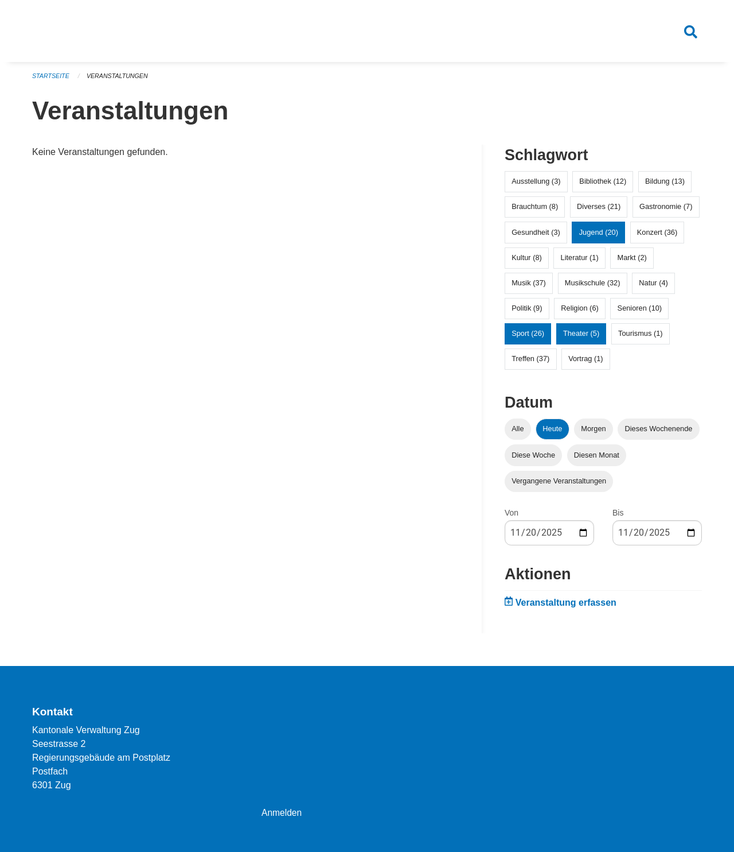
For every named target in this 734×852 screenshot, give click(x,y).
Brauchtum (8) (535, 211)
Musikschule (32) (592, 287)
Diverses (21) (598, 211)
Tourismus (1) (640, 338)
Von (511, 516)
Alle (518, 433)
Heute (552, 433)
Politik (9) (527, 312)
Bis (617, 516)
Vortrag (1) (585, 363)
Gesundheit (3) (536, 236)
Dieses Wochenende (659, 433)
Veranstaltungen (119, 80)
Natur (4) (653, 287)
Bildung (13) (665, 185)
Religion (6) (579, 312)
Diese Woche (533, 459)
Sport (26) (528, 338)
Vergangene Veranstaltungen (559, 485)
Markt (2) (632, 261)
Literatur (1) (580, 261)
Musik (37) (529, 287)
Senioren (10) (640, 312)
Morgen (593, 433)
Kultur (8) (527, 261)
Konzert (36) (657, 236)
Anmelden (282, 813)
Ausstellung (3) (536, 185)
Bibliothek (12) (602, 185)
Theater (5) (581, 338)
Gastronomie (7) (665, 211)
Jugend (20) (598, 236)
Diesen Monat (596, 459)
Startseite (51, 80)
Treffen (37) (530, 363)
